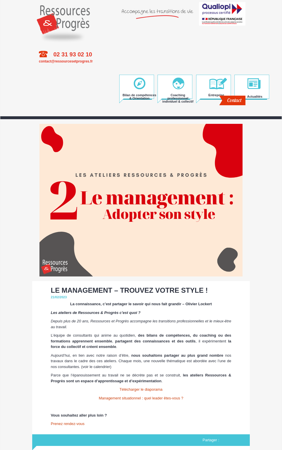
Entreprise (216, 95)
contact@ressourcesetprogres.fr (66, 61)
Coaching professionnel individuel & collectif (178, 96)
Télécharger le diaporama (141, 389)
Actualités (255, 96)
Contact (234, 100)
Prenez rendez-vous (67, 424)
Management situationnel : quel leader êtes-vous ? (141, 398)
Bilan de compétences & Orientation (139, 96)
